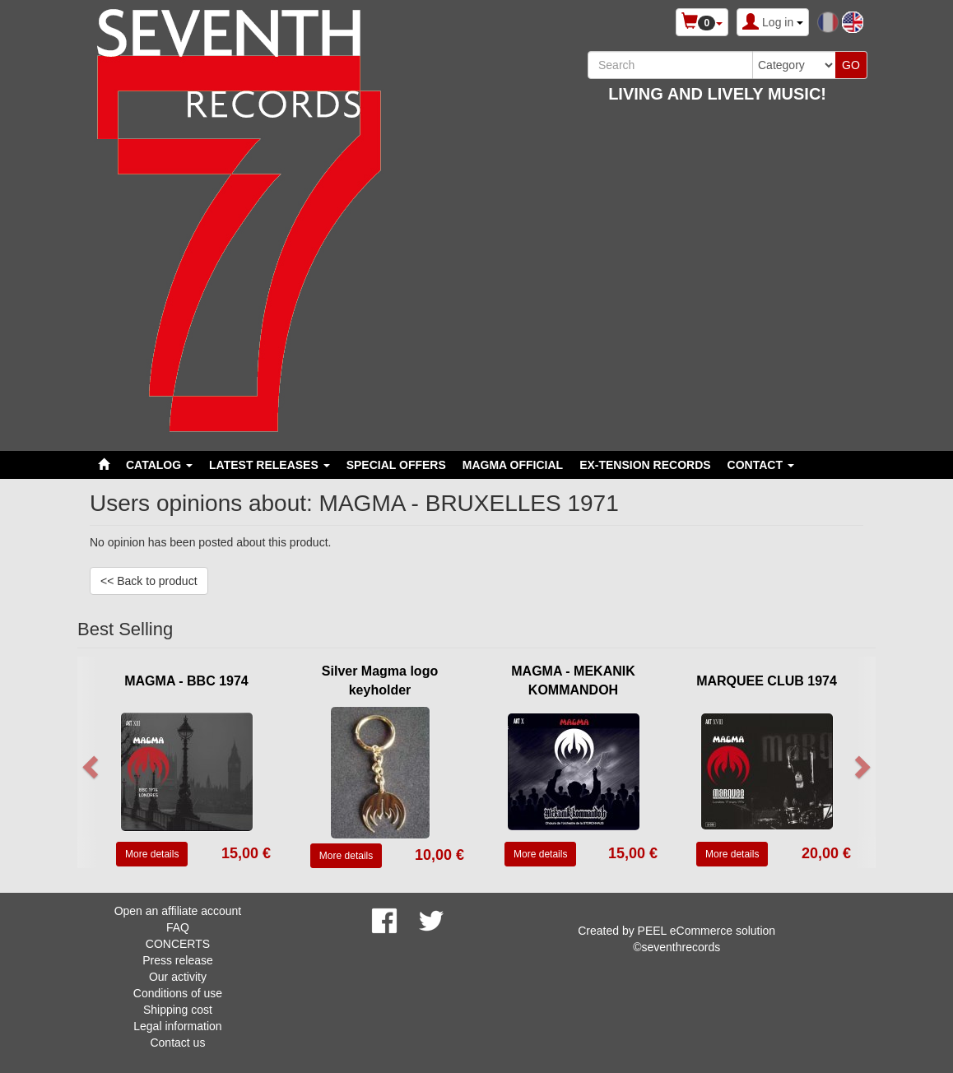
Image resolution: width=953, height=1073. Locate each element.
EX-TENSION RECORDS (644, 464)
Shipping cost (177, 1009)
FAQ (177, 927)
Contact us (177, 1042)
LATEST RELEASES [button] (269, 464)
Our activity (178, 976)
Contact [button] (761, 464)
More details (152, 854)
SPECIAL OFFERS (396, 464)
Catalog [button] (159, 464)
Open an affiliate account (178, 910)
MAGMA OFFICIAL (513, 464)
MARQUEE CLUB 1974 (766, 681)
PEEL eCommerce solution (707, 930)
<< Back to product (149, 581)
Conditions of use (177, 993)
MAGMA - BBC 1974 (186, 681)
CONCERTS (178, 943)
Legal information (177, 1026)
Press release (177, 960)
